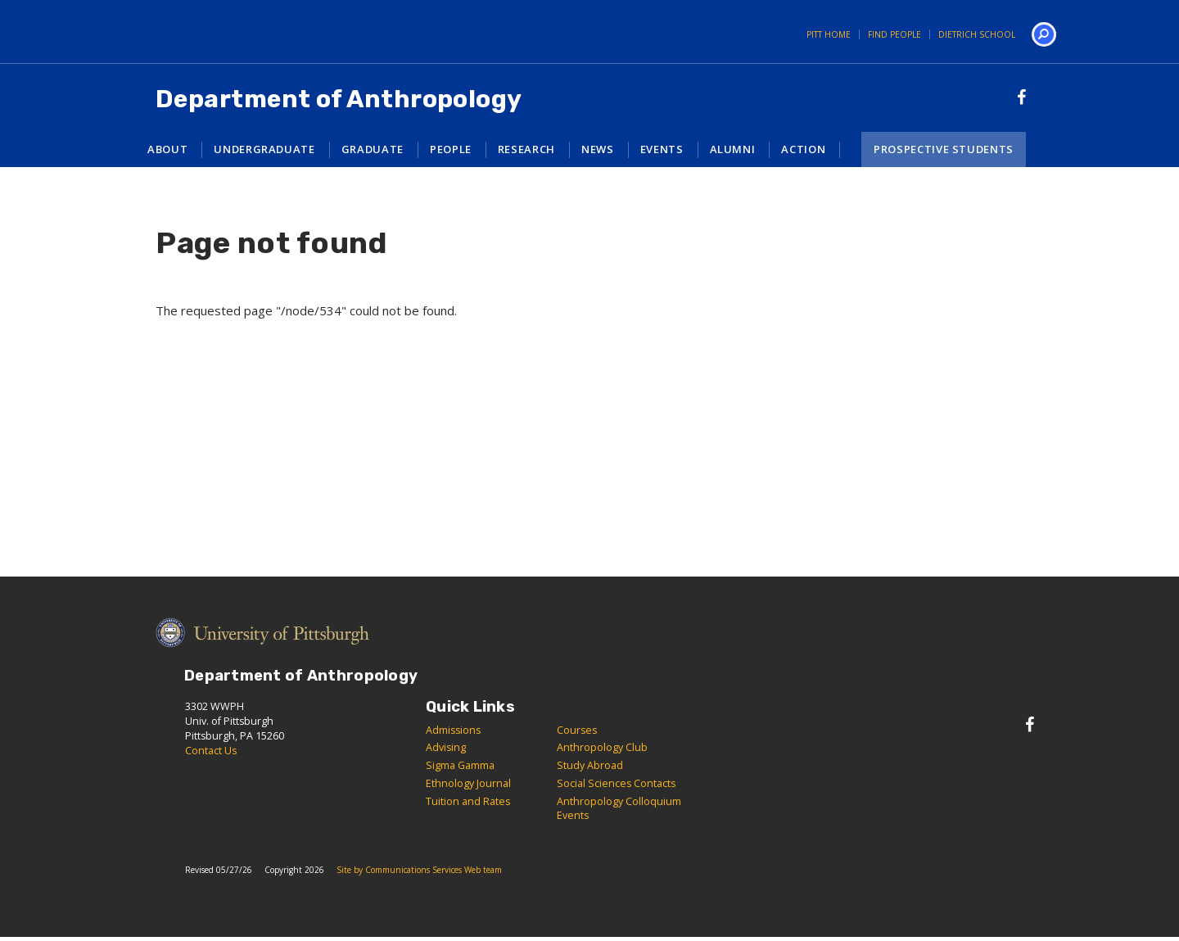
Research (526, 149)
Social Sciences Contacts (616, 783)
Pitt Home (828, 34)
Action (803, 149)
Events (662, 149)
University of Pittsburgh (192, 31)
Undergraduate (264, 149)
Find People (894, 34)
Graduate (372, 149)
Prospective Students (944, 149)
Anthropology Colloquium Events (619, 808)
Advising (446, 747)
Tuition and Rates (468, 801)
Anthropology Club (602, 747)
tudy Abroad (593, 765)
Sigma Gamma (460, 765)
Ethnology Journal (468, 783)
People (451, 149)
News (597, 149)
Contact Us (211, 751)
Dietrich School (976, 34)
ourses (580, 730)
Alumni (733, 149)
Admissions (453, 730)
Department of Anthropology (339, 99)
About (167, 149)
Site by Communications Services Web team (419, 869)
